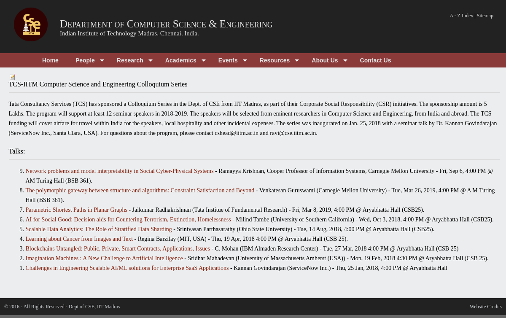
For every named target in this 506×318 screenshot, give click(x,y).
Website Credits (486, 307)
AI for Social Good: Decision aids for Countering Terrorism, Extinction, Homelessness (128, 219)
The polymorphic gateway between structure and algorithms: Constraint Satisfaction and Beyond (140, 190)
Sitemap (485, 16)
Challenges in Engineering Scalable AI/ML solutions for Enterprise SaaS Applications (127, 268)
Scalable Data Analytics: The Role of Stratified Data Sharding (99, 229)
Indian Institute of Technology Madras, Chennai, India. (129, 33)
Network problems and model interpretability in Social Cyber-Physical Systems (120, 171)
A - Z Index (462, 16)
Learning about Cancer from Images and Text (79, 239)
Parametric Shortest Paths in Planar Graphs (76, 210)
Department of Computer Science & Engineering (166, 24)
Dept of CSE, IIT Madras (94, 307)
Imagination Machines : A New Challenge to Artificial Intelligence (104, 258)
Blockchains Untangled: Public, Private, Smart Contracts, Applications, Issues (118, 248)
